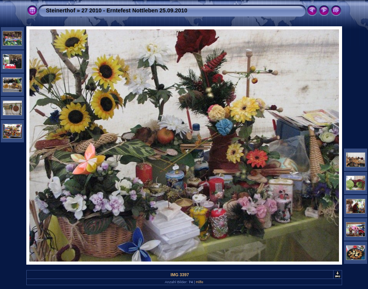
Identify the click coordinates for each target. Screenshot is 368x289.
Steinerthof (60, 10)
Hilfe (199, 282)
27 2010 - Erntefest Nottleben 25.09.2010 (134, 10)
